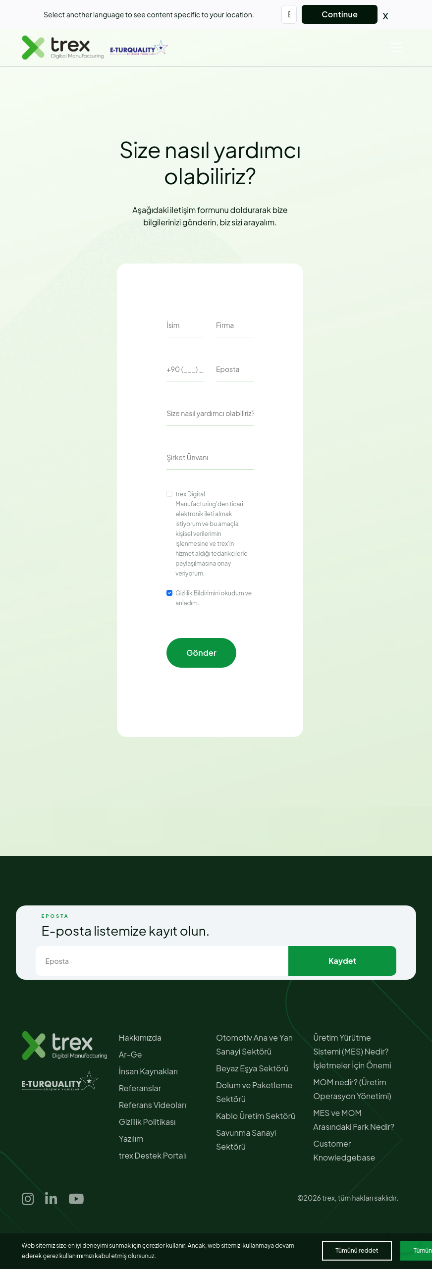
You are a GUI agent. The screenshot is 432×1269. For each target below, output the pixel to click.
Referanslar (140, 1088)
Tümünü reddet (356, 1250)
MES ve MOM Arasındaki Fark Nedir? (353, 1120)
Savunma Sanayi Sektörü (246, 1139)
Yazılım (131, 1138)
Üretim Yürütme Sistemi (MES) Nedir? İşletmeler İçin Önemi (352, 1051)
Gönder (201, 652)
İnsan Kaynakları (148, 1071)
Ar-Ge (130, 1054)
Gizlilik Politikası (147, 1121)
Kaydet (342, 960)
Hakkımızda (140, 1037)
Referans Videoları (152, 1105)
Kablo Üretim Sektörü (255, 1115)
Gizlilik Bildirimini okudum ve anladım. (213, 598)
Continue (340, 14)
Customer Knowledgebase (344, 1150)
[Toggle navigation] (396, 47)
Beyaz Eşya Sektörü (252, 1068)
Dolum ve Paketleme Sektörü (254, 1092)
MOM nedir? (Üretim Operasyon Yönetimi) (352, 1089)
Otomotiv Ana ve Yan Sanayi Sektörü (254, 1044)
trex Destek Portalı (153, 1155)
